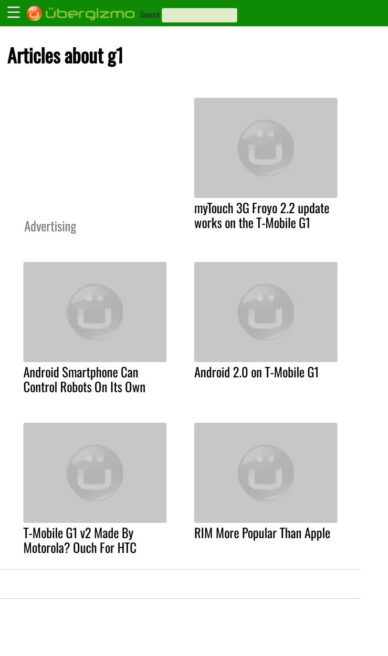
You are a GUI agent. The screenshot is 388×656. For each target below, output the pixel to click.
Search (150, 14)
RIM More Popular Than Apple (262, 532)
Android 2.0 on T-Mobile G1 (256, 371)
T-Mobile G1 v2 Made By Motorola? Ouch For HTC (79, 540)
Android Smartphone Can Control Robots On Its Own (84, 379)
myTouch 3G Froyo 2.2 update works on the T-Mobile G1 (261, 215)
